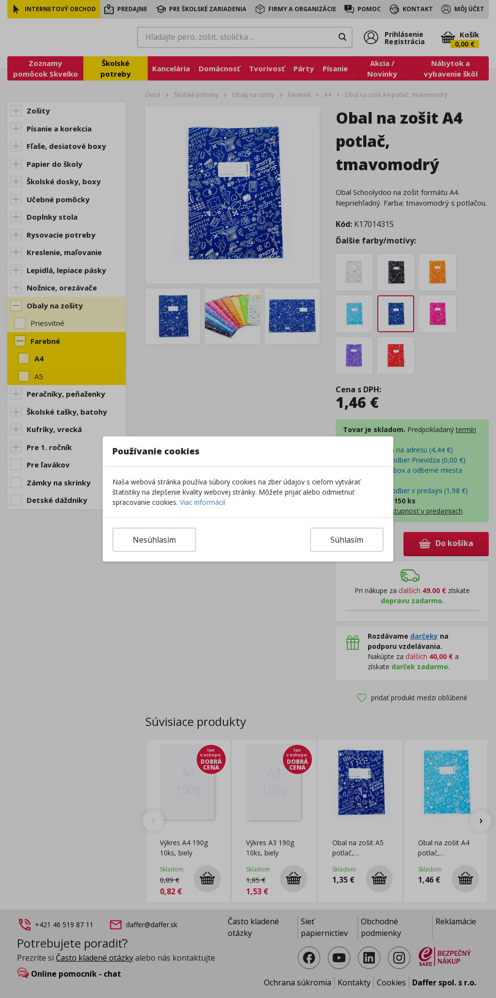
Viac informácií (202, 502)
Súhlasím (346, 539)
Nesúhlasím (154, 539)
